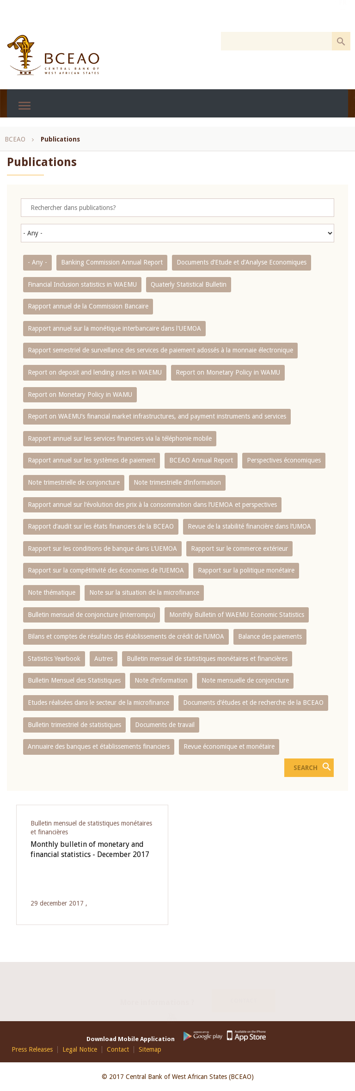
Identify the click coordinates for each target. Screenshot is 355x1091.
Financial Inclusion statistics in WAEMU (82, 284)
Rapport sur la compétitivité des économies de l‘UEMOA (106, 570)
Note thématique (51, 592)
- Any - (37, 262)
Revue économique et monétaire (229, 746)
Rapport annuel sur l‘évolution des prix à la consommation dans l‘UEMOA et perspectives (152, 504)
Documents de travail (165, 724)
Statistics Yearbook (54, 658)
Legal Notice (79, 1049)
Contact (243, 989)
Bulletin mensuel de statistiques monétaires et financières (207, 658)
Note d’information (161, 680)
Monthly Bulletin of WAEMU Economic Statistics (236, 614)
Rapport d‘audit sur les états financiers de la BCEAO (101, 526)
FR (343, 15)
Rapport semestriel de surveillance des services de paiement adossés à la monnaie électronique (160, 350)
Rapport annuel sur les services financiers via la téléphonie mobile (120, 438)
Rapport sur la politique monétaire (246, 570)
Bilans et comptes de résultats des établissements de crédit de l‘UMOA (126, 636)
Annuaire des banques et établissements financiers (99, 746)
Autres (103, 658)
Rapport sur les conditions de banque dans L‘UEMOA (102, 548)
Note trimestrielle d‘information (177, 482)
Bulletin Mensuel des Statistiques (74, 680)
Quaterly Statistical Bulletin (188, 284)
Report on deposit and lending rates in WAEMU (95, 372)
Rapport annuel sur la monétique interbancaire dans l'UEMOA (114, 328)
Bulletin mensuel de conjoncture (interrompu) (91, 614)
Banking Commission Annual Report (112, 262)
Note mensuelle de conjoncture (245, 680)
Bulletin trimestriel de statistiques (74, 724)
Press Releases (32, 1049)
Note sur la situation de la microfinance (144, 592)
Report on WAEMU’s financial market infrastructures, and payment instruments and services (157, 416)
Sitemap (150, 1049)
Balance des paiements (270, 636)
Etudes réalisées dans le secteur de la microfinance (98, 702)
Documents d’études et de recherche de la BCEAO (253, 702)
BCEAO (15, 139)
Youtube (175, 1010)
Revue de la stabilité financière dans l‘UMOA (249, 526)
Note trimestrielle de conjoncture (74, 482)
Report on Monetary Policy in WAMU (228, 372)
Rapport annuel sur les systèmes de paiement (91, 460)
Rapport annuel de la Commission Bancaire (88, 306)
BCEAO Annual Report (201, 460)
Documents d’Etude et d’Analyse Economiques (241, 262)
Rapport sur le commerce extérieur (239, 548)
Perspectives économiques (284, 460)
